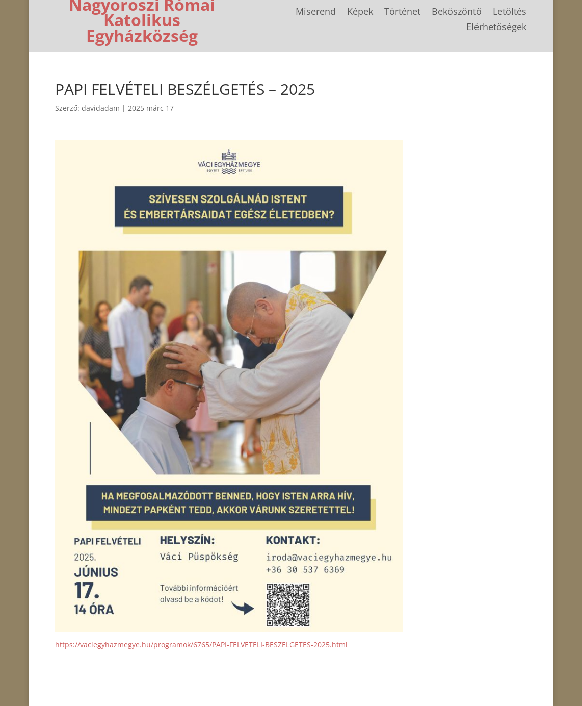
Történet (402, 12)
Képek (360, 12)
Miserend (316, 12)
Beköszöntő (457, 12)
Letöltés (509, 12)
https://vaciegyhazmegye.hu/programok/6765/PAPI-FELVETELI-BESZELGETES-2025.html (201, 644)
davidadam (101, 108)
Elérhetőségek (496, 28)
